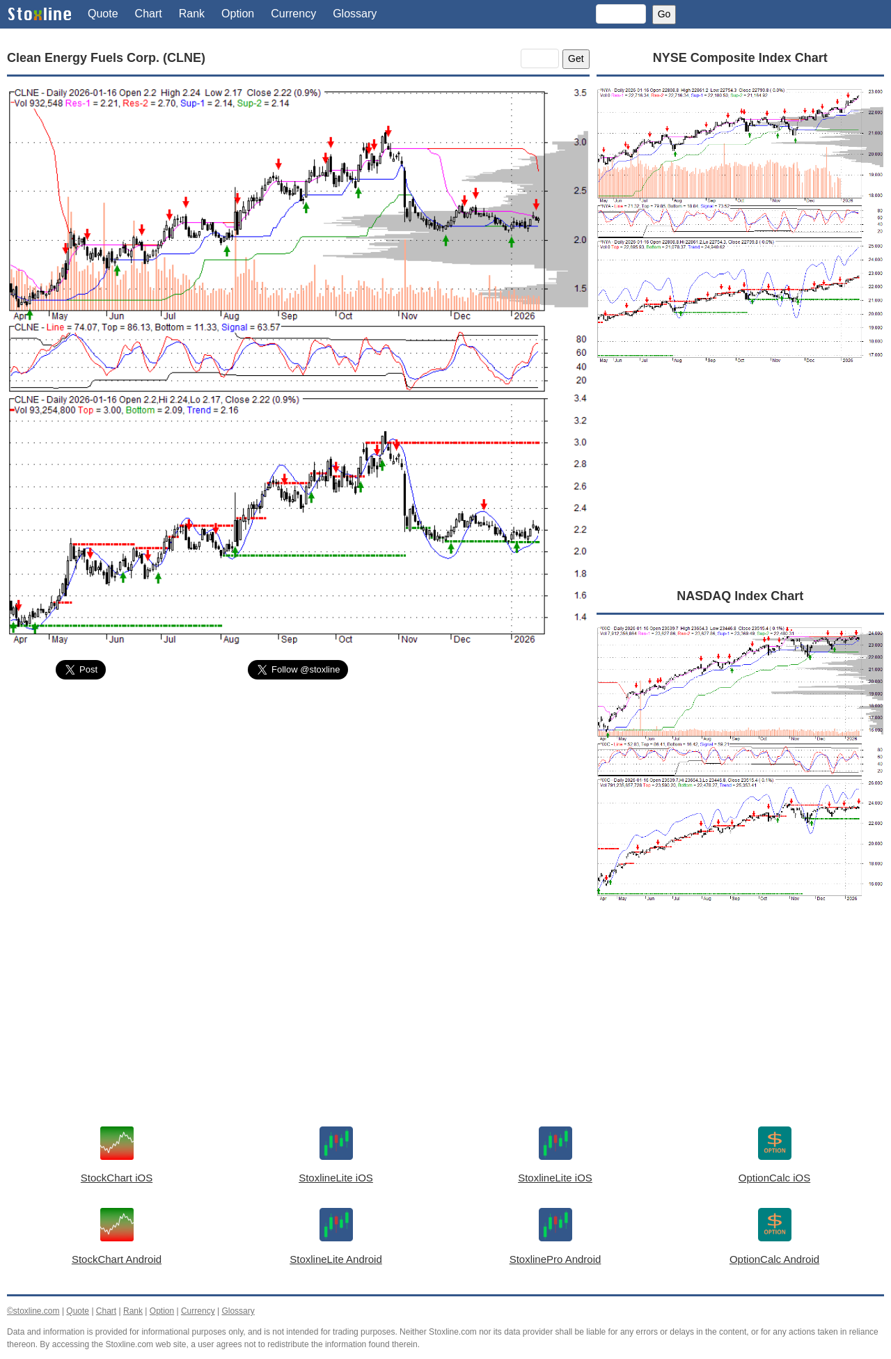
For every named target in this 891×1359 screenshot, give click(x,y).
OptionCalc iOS (774, 1178)
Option (237, 13)
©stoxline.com (33, 1311)
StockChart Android (116, 1259)
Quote (103, 13)
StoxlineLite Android (336, 1259)
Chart (148, 13)
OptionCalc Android (774, 1259)
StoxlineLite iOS (336, 1178)
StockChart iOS (116, 1178)
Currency (293, 13)
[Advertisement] (298, 795)
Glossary (355, 13)
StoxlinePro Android (555, 1259)
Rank (192, 13)
